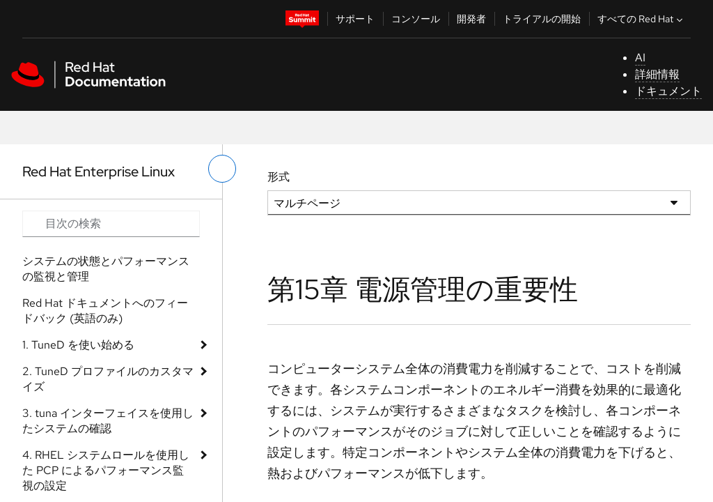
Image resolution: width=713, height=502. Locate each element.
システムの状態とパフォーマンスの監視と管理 (105, 269)
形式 (278, 176)
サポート (355, 19)
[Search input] (111, 224)
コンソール (415, 19)
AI (640, 57)
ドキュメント (668, 91)
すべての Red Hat (641, 19)
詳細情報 (657, 74)
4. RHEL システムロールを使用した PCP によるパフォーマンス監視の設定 (105, 470)
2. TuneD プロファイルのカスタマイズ (108, 379)
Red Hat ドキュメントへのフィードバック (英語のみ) (105, 311)
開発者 (471, 19)
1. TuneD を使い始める (78, 344)
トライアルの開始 (542, 19)
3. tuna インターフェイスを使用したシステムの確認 (108, 421)
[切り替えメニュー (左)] (222, 169)
